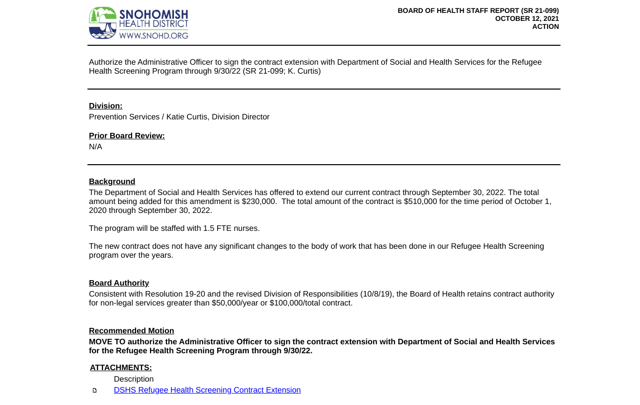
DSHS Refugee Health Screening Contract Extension (207, 390)
